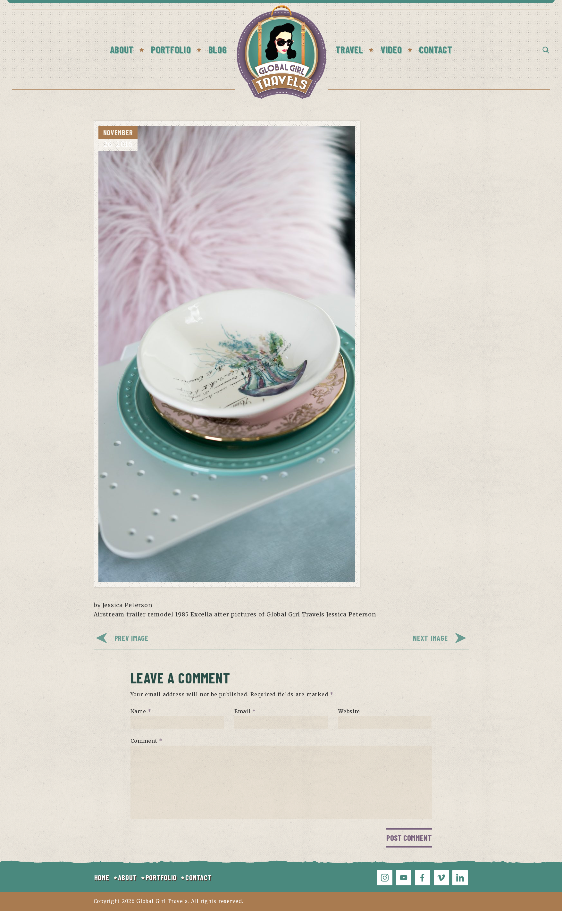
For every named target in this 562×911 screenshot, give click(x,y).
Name (140, 711)
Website (349, 711)
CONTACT (198, 877)
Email (245, 711)
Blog (217, 49)
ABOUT (127, 877)
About (122, 49)
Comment (146, 741)
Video (391, 49)
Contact (435, 49)
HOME (101, 877)
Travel (349, 49)
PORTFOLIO (161, 877)
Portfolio (171, 49)
